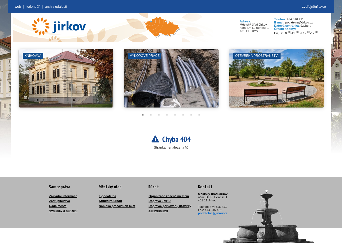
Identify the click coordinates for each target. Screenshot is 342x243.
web (18, 7)
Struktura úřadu (110, 200)
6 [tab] (183, 115)
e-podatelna (107, 196)
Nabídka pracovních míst (117, 206)
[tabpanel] (66, 80)
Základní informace (63, 196)
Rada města (58, 206)
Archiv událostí (56, 7)
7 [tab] (191, 115)
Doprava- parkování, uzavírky (170, 206)
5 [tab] (175, 115)
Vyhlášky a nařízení (63, 210)
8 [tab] (199, 115)
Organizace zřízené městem (169, 196)
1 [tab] (143, 115)
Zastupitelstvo (59, 200)
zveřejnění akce (314, 7)
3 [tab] (159, 115)
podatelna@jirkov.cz (299, 22)
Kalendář (33, 7)
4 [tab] (167, 115)
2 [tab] (151, 115)
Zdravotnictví (158, 210)
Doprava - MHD (160, 200)
